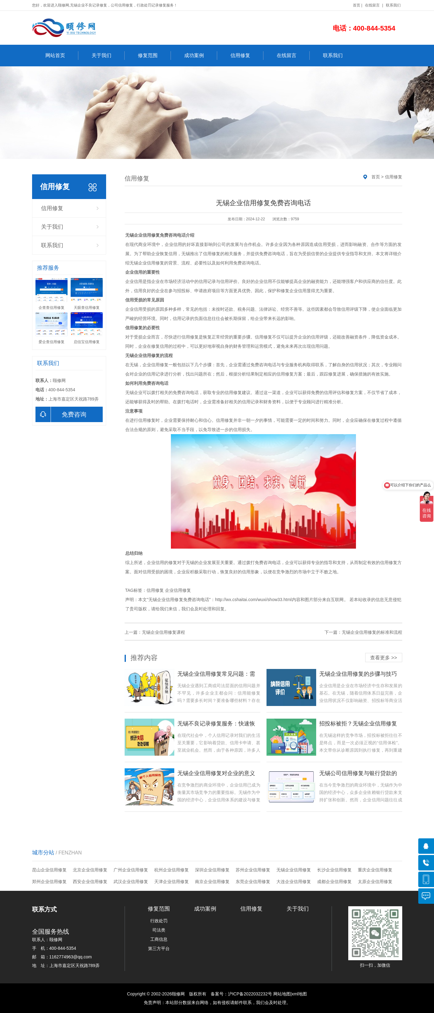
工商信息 (158, 939)
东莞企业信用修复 (253, 881)
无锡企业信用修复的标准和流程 (372, 632)
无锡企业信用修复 (293, 869)
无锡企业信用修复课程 (163, 632)
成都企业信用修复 (334, 881)
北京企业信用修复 (90, 869)
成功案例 (200, 55)
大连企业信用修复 (293, 881)
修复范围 (154, 55)
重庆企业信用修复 (375, 869)
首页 (356, 5)
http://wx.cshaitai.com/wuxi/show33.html (253, 599)
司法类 (158, 930)
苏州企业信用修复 (253, 869)
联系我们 (393, 5)
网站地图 (282, 993)
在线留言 (372, 5)
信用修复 (246, 55)
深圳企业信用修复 (212, 869)
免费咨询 (60, 414)
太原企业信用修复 (375, 881)
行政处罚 (158, 921)
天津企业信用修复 (171, 881)
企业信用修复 (178, 590)
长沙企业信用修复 (334, 869)
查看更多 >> (383, 657)
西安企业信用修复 (90, 881)
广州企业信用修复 (131, 869)
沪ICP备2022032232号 (250, 993)
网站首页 (61, 55)
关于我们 (108, 55)
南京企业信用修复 (212, 881)
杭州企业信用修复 (171, 869)
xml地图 (299, 993)
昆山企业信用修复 (49, 869)
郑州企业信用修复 (49, 881)
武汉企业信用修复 (131, 881)
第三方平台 (159, 948)
